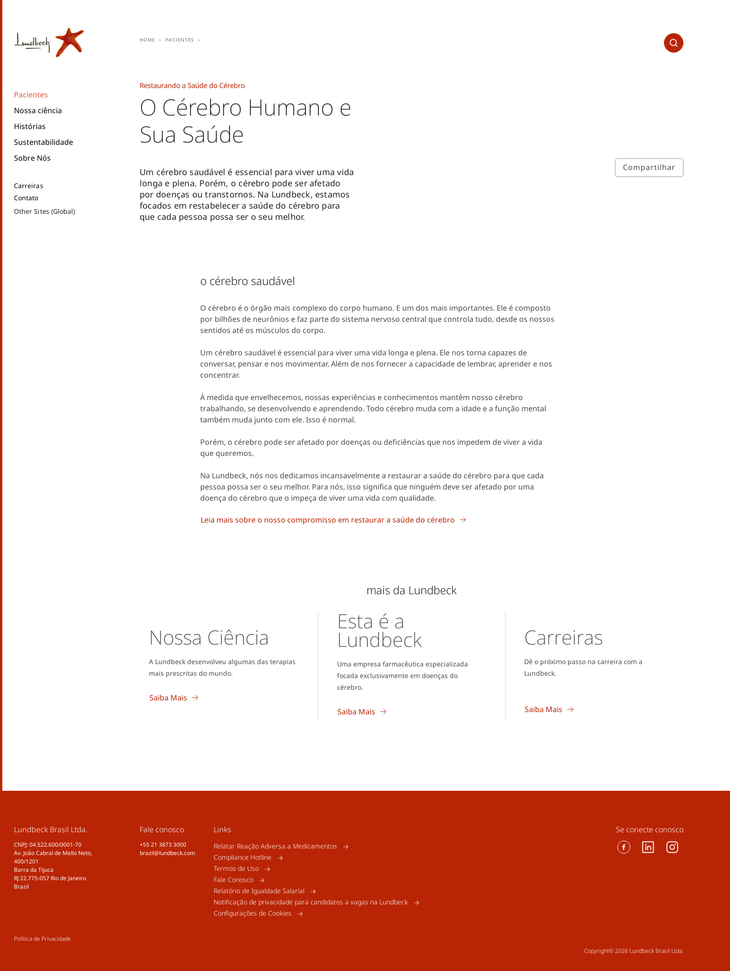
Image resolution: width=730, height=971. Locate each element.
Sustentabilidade (43, 142)
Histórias (30, 126)
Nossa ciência (38, 110)
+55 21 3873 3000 (163, 845)
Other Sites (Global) (44, 211)
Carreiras (28, 186)
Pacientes (31, 94)
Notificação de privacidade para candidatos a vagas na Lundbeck (311, 902)
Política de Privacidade (42, 939)
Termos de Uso (236, 869)
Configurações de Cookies (252, 913)
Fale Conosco (233, 880)
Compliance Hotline (242, 858)
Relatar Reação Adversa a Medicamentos (275, 846)
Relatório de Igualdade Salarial (259, 891)
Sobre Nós (32, 158)
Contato (26, 198)
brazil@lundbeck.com (167, 853)
